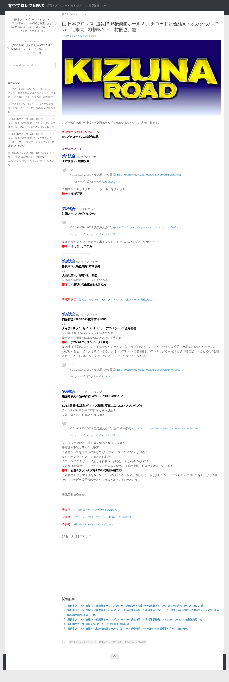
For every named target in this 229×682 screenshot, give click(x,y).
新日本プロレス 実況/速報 (110, 651)
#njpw (147, 174)
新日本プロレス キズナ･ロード (83, 651)
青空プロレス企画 (74, 36)
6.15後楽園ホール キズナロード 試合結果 (99, 509)
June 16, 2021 (111, 181)
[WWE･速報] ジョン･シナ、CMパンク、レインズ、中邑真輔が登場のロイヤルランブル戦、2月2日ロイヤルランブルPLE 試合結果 (32, 93)
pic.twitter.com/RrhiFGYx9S (179, 369)
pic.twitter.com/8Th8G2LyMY (180, 227)
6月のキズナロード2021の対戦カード (97, 524)
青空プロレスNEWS (28, 5)
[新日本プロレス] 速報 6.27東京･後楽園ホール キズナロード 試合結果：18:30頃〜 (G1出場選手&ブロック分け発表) (140, 637)
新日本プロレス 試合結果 (135, 651)
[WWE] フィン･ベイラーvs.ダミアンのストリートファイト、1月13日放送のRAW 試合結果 (32, 108)
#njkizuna (157, 174)
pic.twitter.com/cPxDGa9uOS (195, 428)
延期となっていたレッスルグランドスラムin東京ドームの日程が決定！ (124, 299)
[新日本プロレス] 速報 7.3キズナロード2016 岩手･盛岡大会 (104, 633)
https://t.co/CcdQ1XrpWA (129, 174)
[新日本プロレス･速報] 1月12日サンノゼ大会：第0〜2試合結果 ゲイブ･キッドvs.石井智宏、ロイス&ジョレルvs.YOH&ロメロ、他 (32, 123)
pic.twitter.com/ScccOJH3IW (179, 174)
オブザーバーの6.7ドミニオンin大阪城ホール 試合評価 (108, 517)
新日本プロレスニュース (76, 14)
